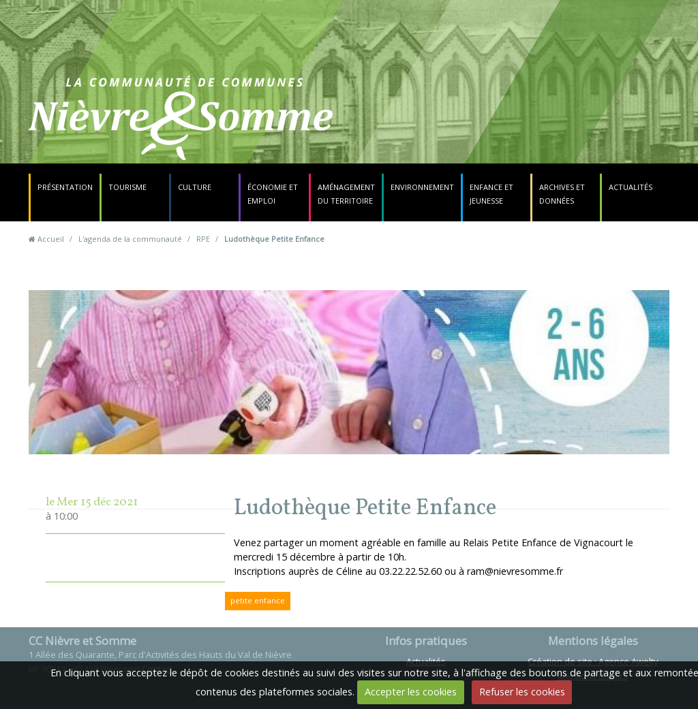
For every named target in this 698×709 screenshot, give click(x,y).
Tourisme (127, 187)
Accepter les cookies (411, 691)
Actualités (630, 187)
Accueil (50, 239)
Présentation (65, 187)
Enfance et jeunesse (491, 194)
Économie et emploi (272, 194)
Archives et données (562, 194)
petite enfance (257, 600)
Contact (435, 125)
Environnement (422, 187)
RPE (203, 239)
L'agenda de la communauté (130, 239)
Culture (194, 187)
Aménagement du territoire (346, 194)
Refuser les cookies (522, 691)
